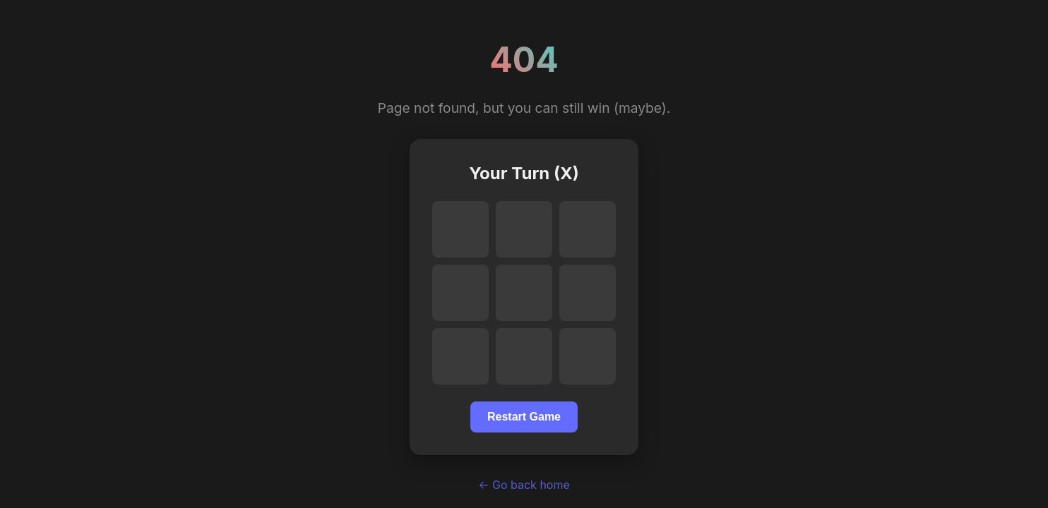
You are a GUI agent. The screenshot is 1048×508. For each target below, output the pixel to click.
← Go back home (524, 485)
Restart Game (524, 417)
